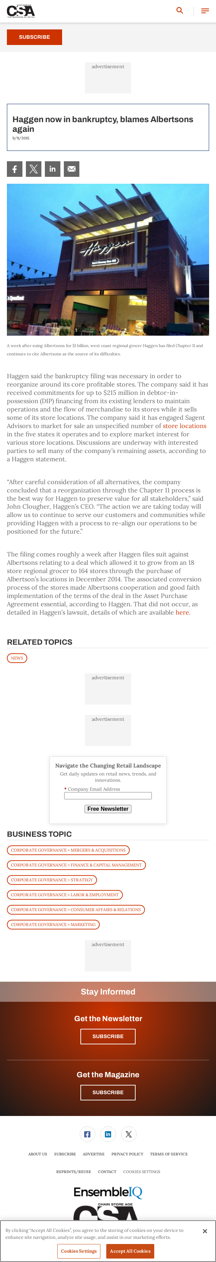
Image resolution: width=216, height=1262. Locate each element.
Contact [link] (107, 1171)
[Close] (205, 1231)
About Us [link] (37, 1154)
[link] (14, 169)
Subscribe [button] (108, 1036)
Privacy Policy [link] (127, 1154)
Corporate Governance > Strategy (52, 879)
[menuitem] (14, 169)
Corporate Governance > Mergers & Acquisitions (68, 850)
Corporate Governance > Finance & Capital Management (76, 865)
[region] (108, 1241)
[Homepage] (21, 11)
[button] (205, 11)
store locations (184, 426)
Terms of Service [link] (169, 1154)
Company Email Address (92, 789)
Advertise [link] (94, 1154)
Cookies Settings (141, 1172)
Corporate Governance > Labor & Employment (65, 894)
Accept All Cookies (130, 1251)
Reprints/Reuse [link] (73, 1171)
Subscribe (34, 37)
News (17, 658)
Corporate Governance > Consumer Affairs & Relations (76, 909)
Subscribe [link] (65, 1154)
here (182, 612)
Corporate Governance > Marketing (53, 924)
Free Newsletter (107, 809)
